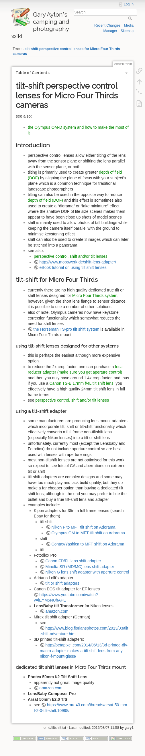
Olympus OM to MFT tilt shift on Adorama (88, 533)
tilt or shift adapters (62, 583)
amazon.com (57, 611)
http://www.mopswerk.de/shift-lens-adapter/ (78, 262)
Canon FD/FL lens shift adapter (73, 561)
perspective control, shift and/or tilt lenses (70, 256)
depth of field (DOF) (45, 200)
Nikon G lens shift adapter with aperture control (87, 572)
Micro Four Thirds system (94, 295)
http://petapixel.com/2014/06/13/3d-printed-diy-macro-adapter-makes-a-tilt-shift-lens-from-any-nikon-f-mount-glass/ (84, 650)
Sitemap (127, 31)
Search (131, 18)
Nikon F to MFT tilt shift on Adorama (83, 527)
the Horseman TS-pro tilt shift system (66, 329)
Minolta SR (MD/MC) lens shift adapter (80, 566)
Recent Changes (107, 25)
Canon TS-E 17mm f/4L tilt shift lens (81, 383)
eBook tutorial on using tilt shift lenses (73, 267)
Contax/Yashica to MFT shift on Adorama (88, 544)
